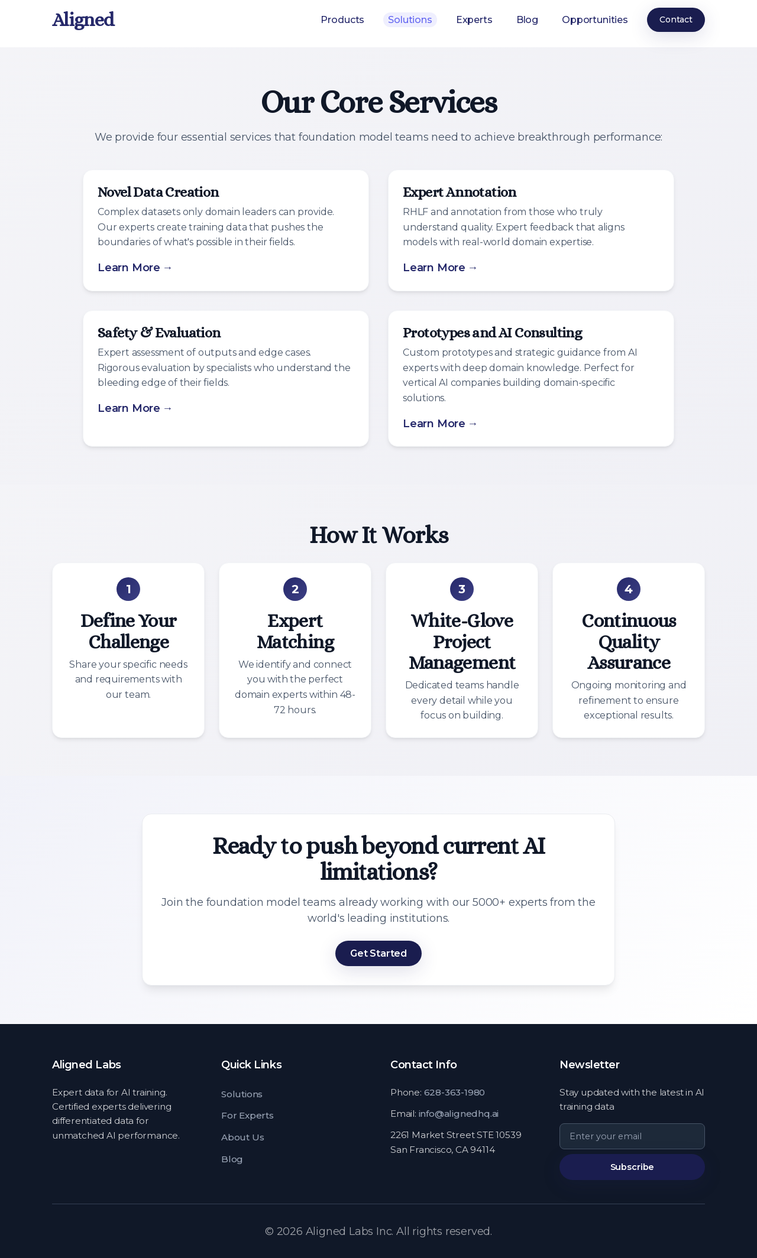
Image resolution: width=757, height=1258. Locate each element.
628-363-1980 (455, 1092)
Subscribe (632, 1167)
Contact (676, 19)
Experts (474, 19)
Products (342, 19)
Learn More (129, 267)
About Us (242, 1137)
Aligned (83, 19)
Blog (527, 19)
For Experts (247, 1115)
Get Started (378, 953)
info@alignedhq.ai (459, 1113)
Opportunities (595, 19)
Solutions (410, 19)
